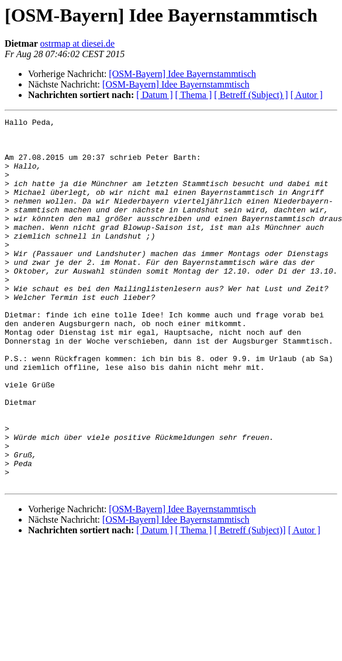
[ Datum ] (154, 95)
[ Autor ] (307, 95)
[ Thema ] (193, 95)
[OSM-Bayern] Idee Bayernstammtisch (182, 74)
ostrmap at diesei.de (77, 43)
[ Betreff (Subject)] (249, 603)
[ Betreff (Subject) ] (251, 95)
